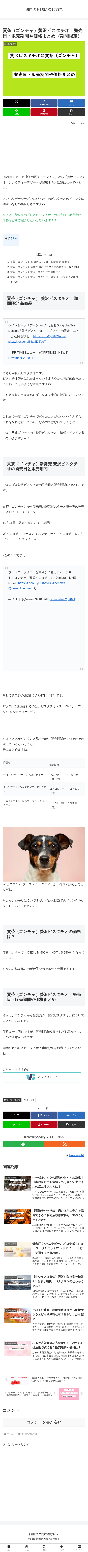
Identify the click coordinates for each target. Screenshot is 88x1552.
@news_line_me (19, 595)
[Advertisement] (44, 150)
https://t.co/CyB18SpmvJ (49, 343)
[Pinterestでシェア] (44, 112)
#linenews (58, 589)
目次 (39, 254)
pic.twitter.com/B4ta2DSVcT (27, 348)
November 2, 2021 (20, 364)
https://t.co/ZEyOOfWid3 (34, 589)
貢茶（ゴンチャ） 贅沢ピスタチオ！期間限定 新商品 (42, 261)
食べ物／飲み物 (12, 1106)
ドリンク (29, 1106)
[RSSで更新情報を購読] (64, 1150)
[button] (71, 112)
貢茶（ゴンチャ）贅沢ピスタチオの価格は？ (37, 277)
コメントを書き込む (44, 1430)
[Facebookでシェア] (44, 103)
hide (14, 238)
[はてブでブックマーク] (71, 103)
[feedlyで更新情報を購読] (23, 1150)
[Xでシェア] (16, 103)
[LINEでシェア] (16, 112)
